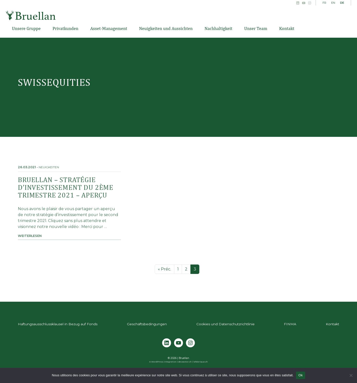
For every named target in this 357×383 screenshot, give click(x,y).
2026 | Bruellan (180, 358)
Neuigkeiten (49, 170)
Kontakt (332, 324)
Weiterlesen (30, 239)
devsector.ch (185, 361)
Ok (300, 375)
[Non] (350, 375)
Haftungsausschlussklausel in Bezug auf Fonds (57, 324)
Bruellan (31, 15)
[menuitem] (324, 3)
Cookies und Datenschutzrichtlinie (225, 324)
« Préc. (164, 269)
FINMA (290, 324)
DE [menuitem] (342, 2)
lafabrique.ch (200, 361)
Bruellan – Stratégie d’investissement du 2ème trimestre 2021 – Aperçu (65, 190)
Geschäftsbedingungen (147, 324)
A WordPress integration (163, 361)
